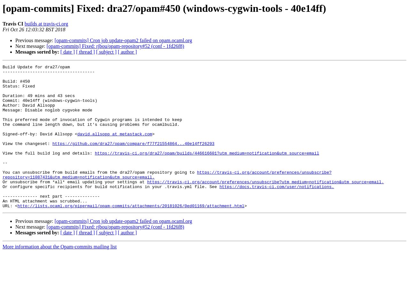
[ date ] (67, 52)
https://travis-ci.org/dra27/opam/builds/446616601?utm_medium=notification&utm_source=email (207, 171)
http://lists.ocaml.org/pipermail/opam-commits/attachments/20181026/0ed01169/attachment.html (131, 234)
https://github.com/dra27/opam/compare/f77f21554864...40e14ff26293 (133, 160)
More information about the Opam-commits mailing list (60, 275)
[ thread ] (85, 52)
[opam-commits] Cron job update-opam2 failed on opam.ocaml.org (123, 40)
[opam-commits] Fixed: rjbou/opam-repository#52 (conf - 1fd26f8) (115, 46)
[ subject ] (106, 52)
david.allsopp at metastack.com (114, 148)
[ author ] (127, 52)
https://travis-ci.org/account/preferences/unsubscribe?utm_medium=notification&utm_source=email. (265, 206)
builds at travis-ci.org (46, 24)
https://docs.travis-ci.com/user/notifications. (277, 211)
